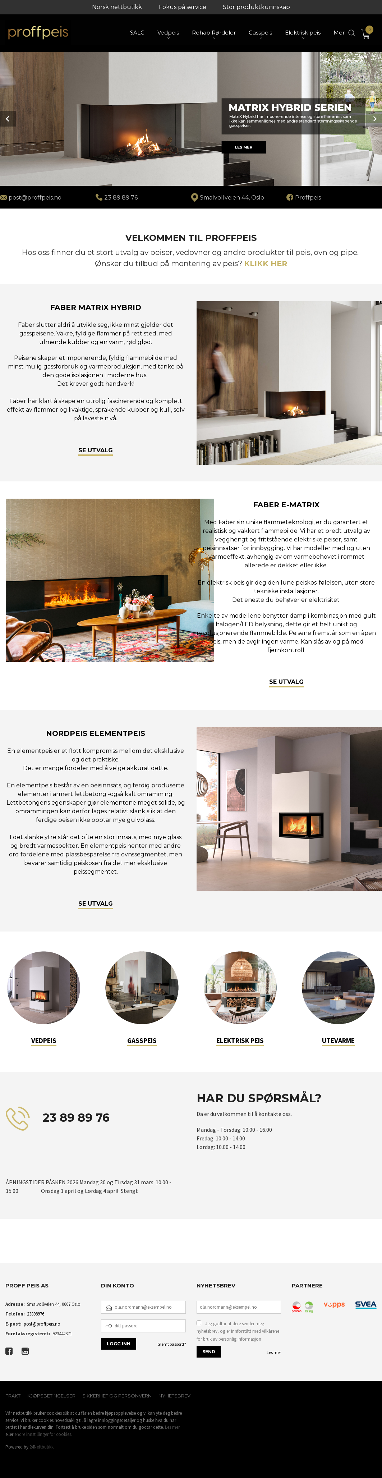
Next (374, 119)
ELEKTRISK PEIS (240, 1040)
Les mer (274, 1352)
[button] (5, 1248)
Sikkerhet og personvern (117, 1396)
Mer (339, 32)
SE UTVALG (95, 450)
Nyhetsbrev (174, 1396)
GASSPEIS (142, 1040)
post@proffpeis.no (42, 1324)
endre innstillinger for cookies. (43, 1434)
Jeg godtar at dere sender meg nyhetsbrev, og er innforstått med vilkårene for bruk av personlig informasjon (238, 1331)
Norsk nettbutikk (117, 7)
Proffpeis (308, 197)
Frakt (12, 1396)
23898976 (35, 1314)
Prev (8, 119)
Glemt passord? (171, 1344)
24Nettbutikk (41, 1447)
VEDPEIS (43, 1040)
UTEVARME (338, 1040)
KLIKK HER (265, 263)
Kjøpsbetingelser (51, 1396)
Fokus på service (182, 7)
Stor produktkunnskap (256, 7)
